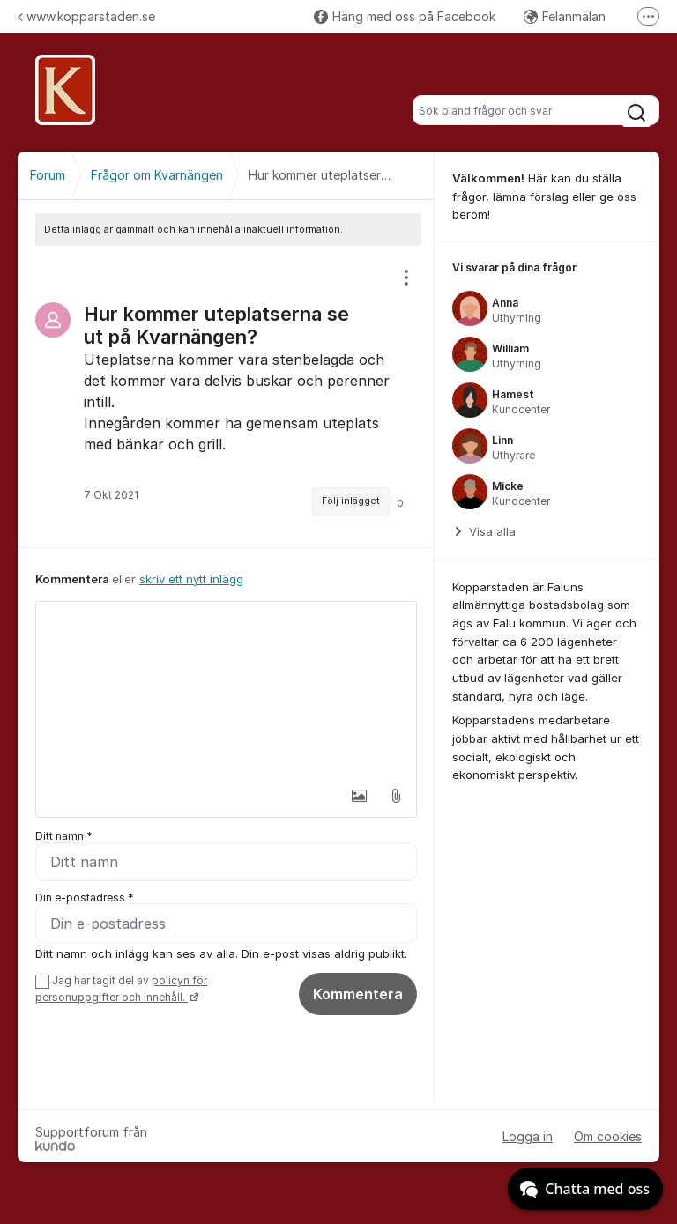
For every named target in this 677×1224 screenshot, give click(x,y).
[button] (359, 795)
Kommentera (358, 995)
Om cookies (608, 1136)
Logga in (527, 1136)
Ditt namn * (64, 835)
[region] (226, 396)
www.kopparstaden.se (86, 16)
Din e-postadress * (84, 897)
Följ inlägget (351, 501)
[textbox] (226, 690)
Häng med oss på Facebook (404, 16)
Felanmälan (565, 16)
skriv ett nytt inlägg (191, 579)
